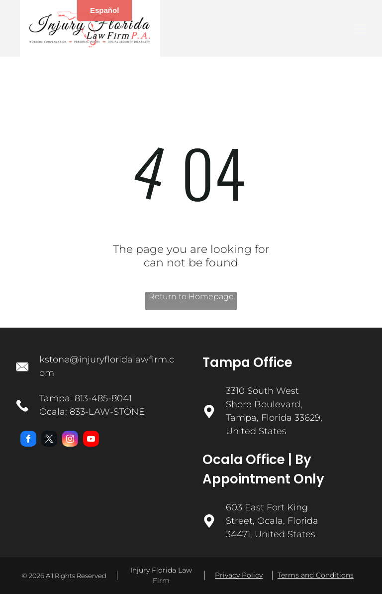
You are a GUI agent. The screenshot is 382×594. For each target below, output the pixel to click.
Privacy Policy (239, 575)
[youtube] (91, 440)
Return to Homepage (191, 296)
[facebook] (28, 440)
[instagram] (70, 440)
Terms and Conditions (316, 575)
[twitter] (49, 440)
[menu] (360, 28)
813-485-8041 (103, 398)
